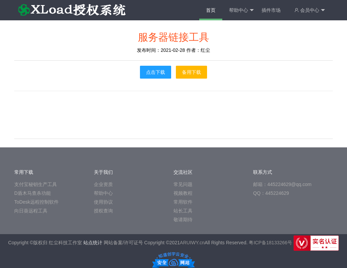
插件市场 (271, 10)
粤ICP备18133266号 (270, 242)
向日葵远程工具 (30, 210)
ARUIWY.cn (192, 242)
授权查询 (103, 210)
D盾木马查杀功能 (32, 193)
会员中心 (309, 10)
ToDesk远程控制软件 (36, 202)
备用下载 (191, 72)
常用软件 (183, 202)
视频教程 (183, 193)
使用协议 (103, 202)
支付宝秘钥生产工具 (35, 184)
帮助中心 (241, 10)
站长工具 (183, 210)
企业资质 (103, 184)
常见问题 (183, 184)
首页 (211, 10)
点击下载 (155, 72)
